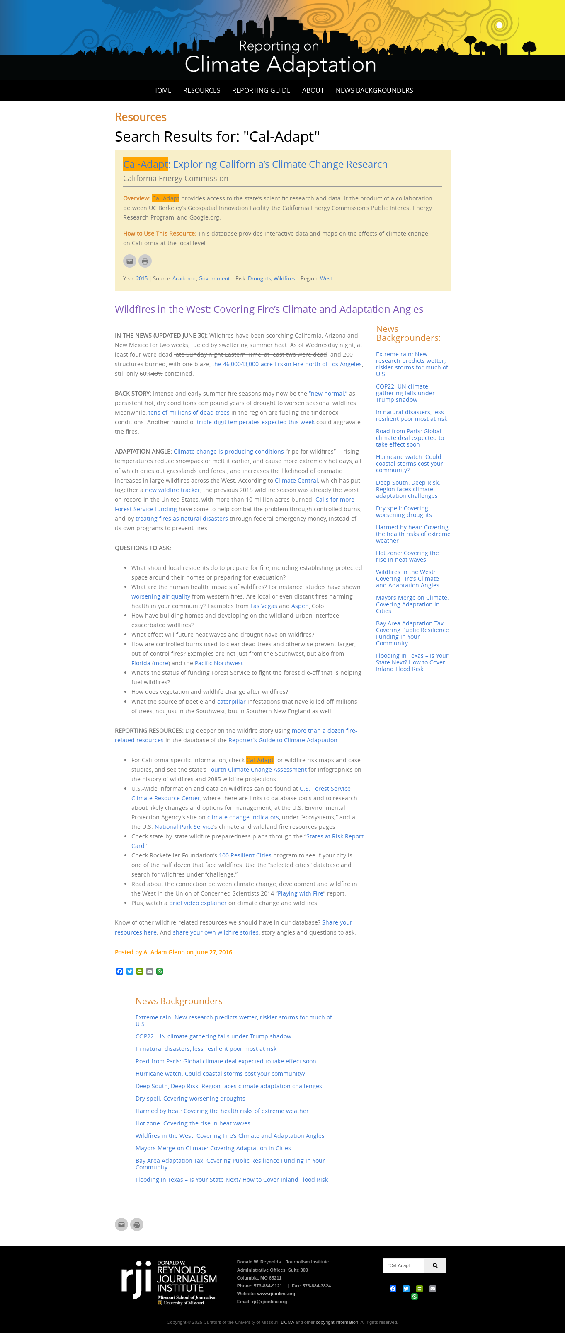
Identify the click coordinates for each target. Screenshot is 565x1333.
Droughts (259, 278)
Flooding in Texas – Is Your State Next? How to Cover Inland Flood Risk (232, 1179)
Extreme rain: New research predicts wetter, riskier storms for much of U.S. (234, 1020)
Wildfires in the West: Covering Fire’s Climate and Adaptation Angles (269, 309)
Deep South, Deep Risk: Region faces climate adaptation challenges (229, 1086)
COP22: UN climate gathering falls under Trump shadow (213, 1036)
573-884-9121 (268, 1285)
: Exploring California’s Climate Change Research (255, 164)
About (313, 90)
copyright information (337, 1322)
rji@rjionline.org (269, 1301)
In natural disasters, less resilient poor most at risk (206, 1049)
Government (214, 278)
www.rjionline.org (276, 1293)
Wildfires (284, 278)
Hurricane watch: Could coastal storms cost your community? (220, 1073)
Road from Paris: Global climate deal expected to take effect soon (226, 1061)
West (326, 278)
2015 (142, 278)
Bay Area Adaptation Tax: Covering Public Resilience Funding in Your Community (230, 1164)
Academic (184, 278)
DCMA (287, 1322)
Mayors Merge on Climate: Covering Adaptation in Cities (213, 1148)
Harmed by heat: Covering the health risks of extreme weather (222, 1111)
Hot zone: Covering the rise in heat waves (193, 1123)
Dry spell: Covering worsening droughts (190, 1098)
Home (162, 90)
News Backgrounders (374, 90)
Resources (202, 90)
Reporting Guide (261, 90)
